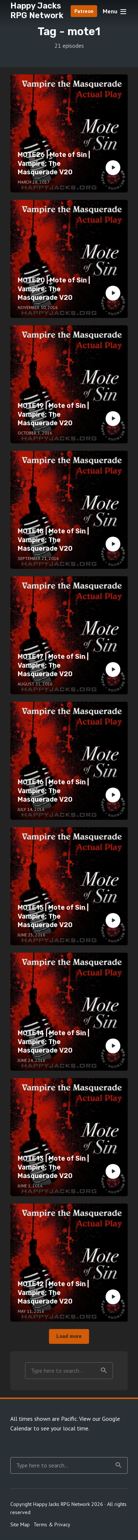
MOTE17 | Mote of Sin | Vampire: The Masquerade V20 (53, 665)
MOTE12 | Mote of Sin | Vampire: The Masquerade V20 (53, 1292)
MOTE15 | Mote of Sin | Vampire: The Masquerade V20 (53, 916)
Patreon (83, 11)
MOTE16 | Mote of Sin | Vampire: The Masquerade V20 (53, 790)
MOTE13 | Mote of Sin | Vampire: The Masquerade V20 (53, 1167)
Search (103, 1370)
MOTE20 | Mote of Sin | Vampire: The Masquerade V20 (54, 289)
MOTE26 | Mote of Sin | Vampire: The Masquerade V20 (54, 163)
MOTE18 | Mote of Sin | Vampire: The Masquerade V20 (53, 540)
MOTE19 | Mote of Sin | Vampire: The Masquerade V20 (53, 414)
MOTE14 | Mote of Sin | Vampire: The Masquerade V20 (53, 1041)
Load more (69, 1336)
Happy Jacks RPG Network (36, 10)
